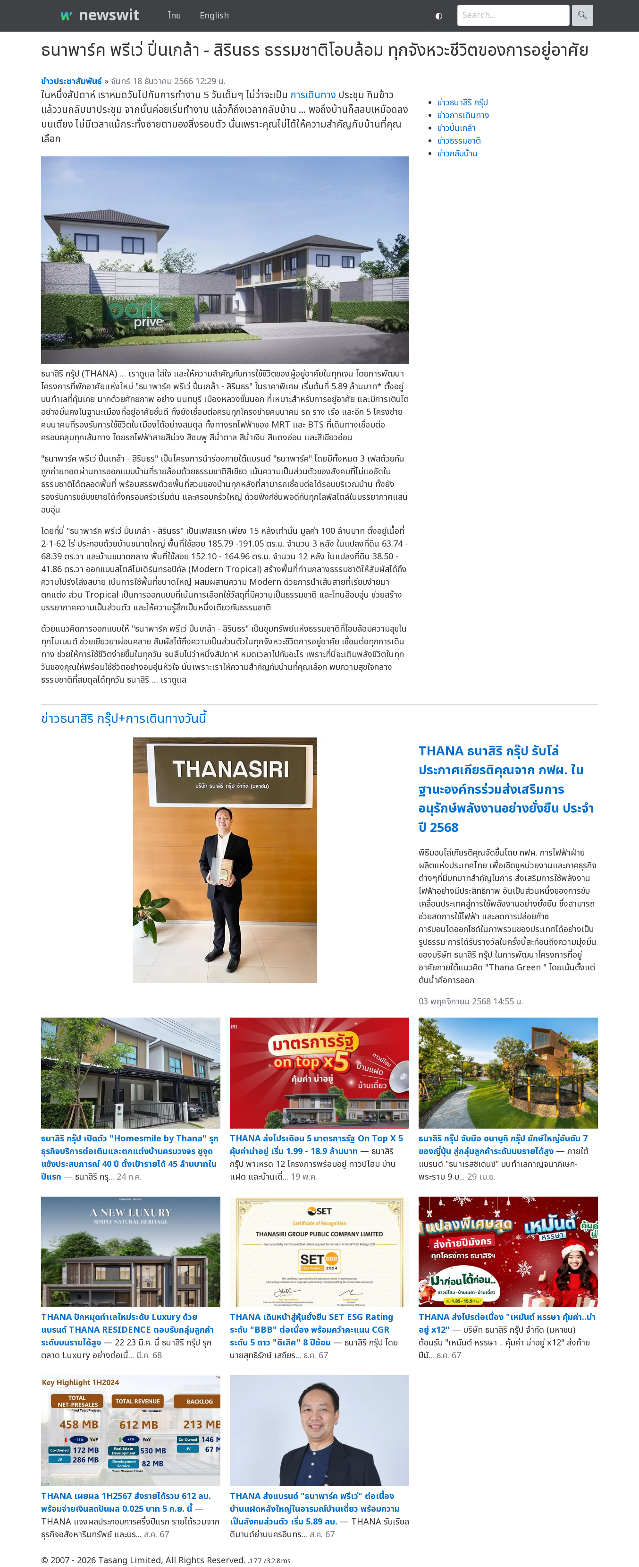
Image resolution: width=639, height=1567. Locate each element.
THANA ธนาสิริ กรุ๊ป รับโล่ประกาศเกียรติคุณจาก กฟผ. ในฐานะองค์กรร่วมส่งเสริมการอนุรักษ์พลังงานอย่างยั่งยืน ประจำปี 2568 (506, 790)
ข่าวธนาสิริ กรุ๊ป (462, 102)
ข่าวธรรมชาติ (459, 141)
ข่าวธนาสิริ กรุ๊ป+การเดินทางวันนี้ (123, 718)
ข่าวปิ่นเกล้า (456, 128)
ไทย (174, 15)
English (214, 15)
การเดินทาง (313, 95)
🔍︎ (582, 15)
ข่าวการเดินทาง (463, 115)
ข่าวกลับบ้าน (457, 153)
